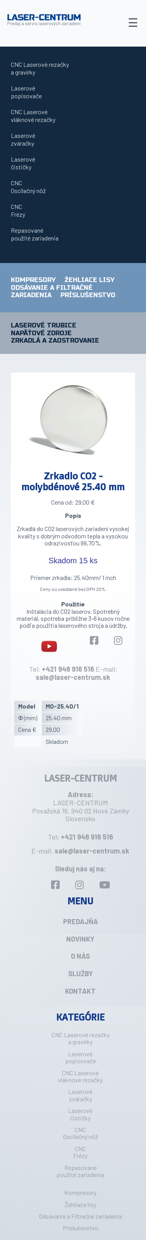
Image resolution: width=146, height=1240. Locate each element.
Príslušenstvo (87, 295)
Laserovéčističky (23, 163)
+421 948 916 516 (68, 669)
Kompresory (33, 280)
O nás (80, 956)
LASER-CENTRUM (80, 778)
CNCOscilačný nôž (28, 186)
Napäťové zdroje (41, 333)
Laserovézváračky (23, 139)
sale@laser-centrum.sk (73, 677)
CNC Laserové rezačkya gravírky (40, 68)
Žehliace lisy (90, 280)
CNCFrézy (18, 210)
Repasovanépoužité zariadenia (34, 234)
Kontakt (80, 991)
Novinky (80, 939)
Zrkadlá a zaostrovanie (55, 340)
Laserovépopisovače (26, 91)
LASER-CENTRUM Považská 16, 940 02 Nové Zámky (80, 806)
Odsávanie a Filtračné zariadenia (80, 1216)
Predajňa (80, 921)
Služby (80, 973)
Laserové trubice (43, 325)
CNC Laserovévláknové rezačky (33, 115)
